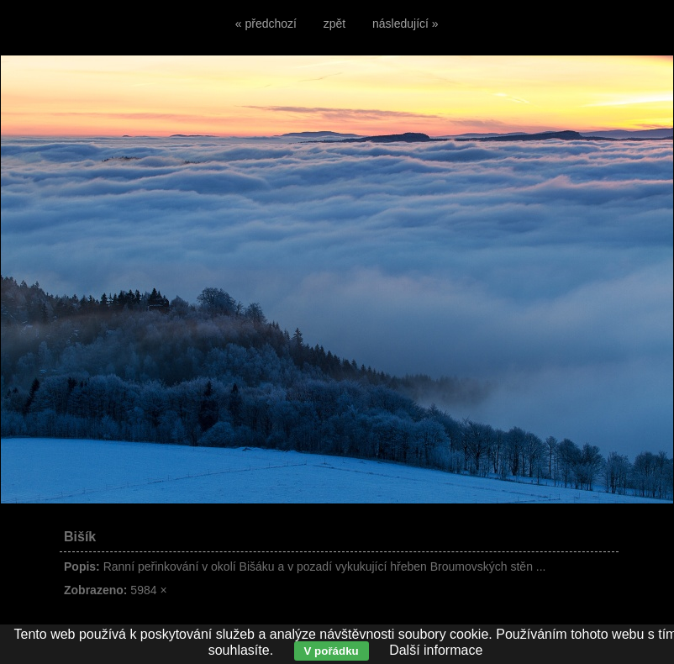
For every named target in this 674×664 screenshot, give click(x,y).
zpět (334, 23)
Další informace (435, 650)
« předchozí (266, 23)
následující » (405, 23)
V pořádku (331, 651)
